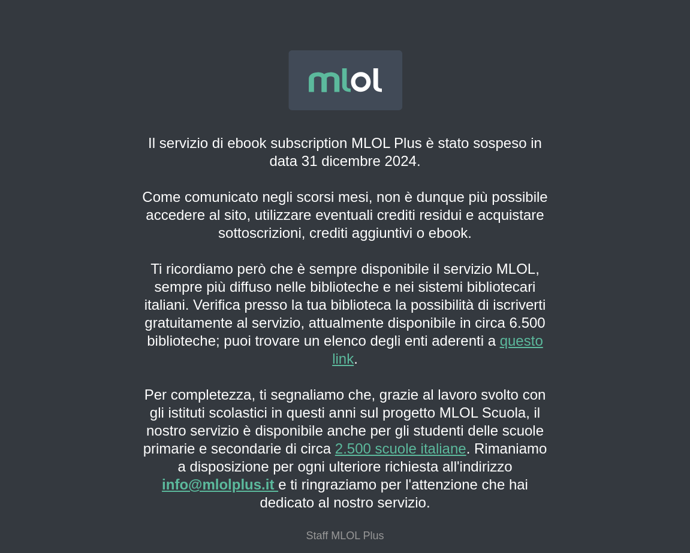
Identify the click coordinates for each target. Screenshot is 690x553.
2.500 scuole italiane (400, 448)
